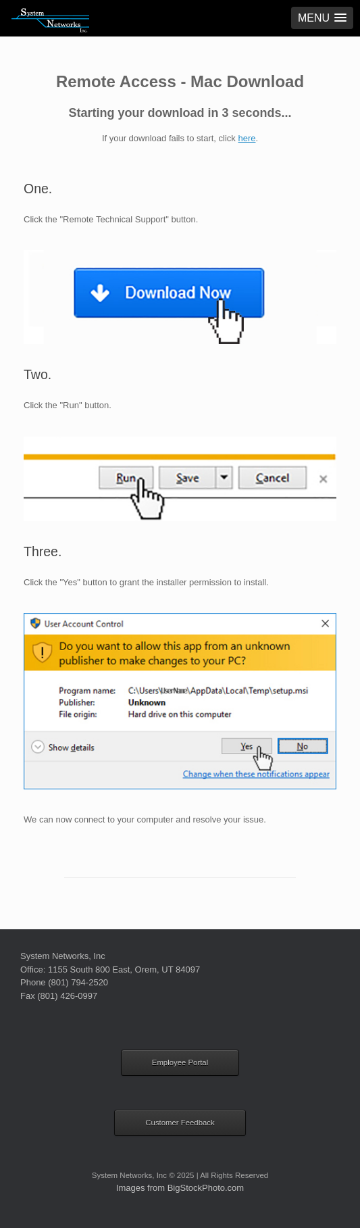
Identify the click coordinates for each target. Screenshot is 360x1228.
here (246, 138)
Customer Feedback (179, 1123)
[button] (322, 18)
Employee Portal (180, 1062)
